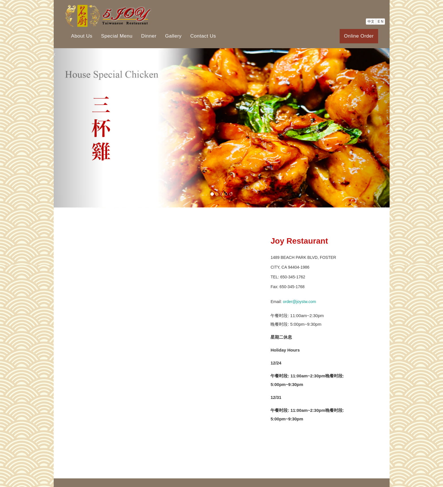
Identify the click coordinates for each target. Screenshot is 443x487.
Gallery (173, 36)
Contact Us (203, 36)
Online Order (359, 36)
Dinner (148, 36)
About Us (81, 36)
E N (380, 22)
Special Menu (117, 36)
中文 (370, 22)
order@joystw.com (299, 301)
